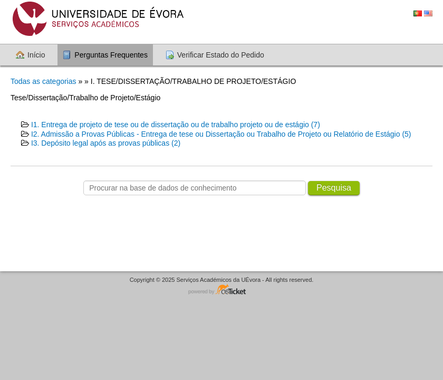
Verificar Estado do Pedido (220, 55)
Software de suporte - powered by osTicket (221, 290)
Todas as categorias (43, 81)
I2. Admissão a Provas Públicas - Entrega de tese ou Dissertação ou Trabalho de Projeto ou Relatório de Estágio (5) (221, 134)
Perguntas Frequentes (111, 55)
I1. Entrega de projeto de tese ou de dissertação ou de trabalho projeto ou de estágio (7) (175, 124)
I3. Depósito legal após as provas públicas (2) (105, 143)
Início (36, 55)
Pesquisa (333, 187)
